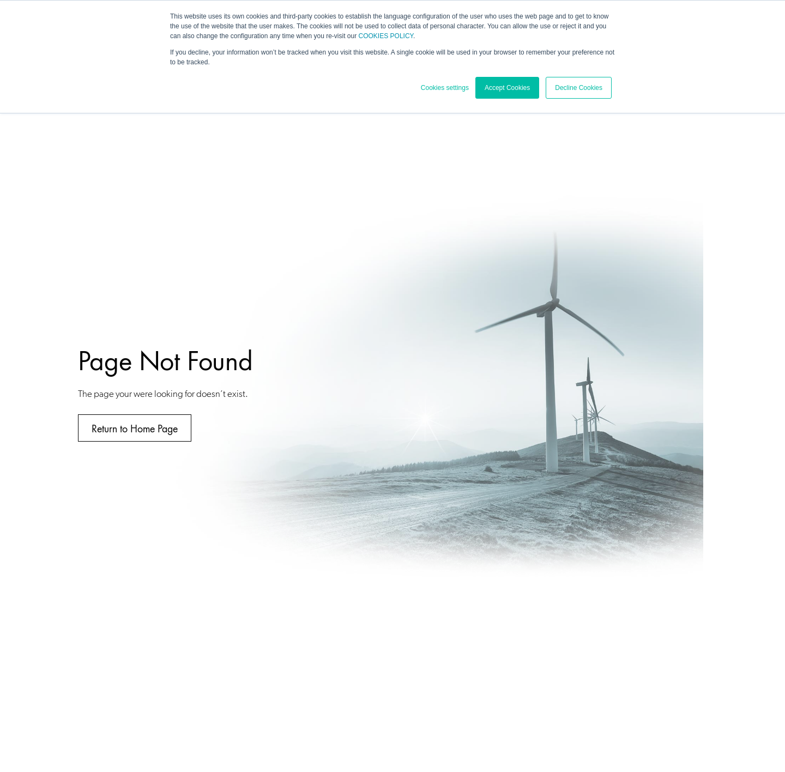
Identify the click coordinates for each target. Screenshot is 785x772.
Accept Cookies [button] (507, 88)
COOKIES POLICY (386, 36)
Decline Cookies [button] (578, 88)
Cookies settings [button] (445, 88)
